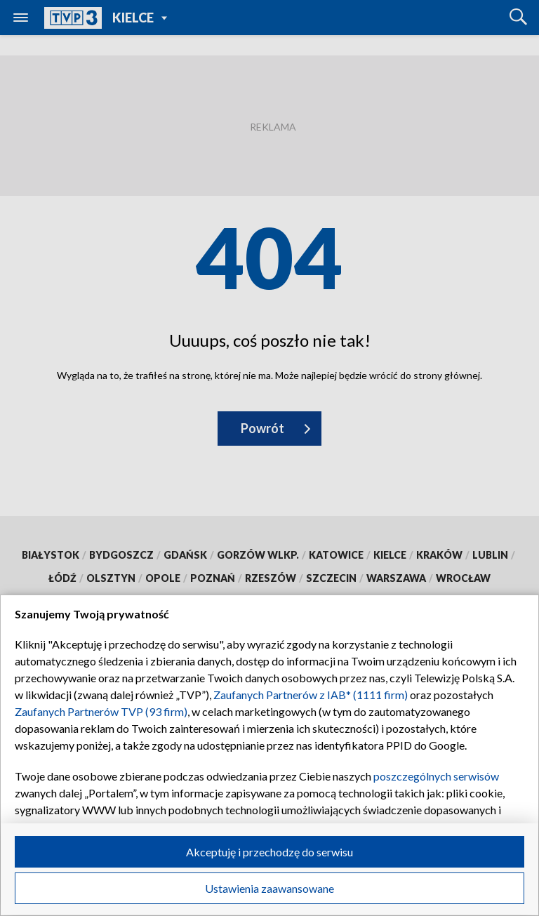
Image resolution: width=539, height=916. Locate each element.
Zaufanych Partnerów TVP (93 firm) (101, 711)
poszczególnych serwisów (436, 776)
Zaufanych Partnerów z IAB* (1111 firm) (310, 694)
